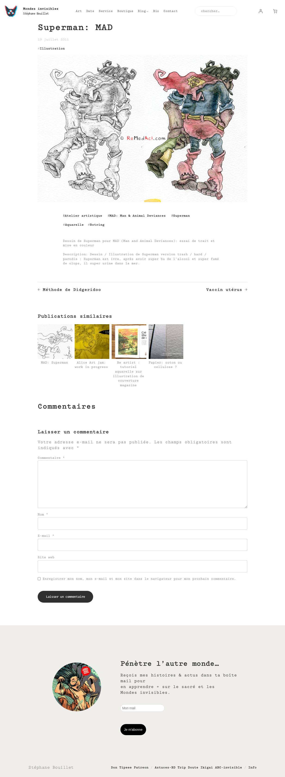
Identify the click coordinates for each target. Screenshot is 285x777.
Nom (43, 514)
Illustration (52, 48)
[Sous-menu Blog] (147, 11)
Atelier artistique (83, 216)
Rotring (97, 225)
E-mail (46, 536)
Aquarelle (74, 225)
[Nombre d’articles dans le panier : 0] (275, 11)
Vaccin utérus (224, 289)
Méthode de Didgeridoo (72, 289)
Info (252, 767)
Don (114, 767)
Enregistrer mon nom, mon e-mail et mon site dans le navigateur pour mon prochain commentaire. (139, 579)
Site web (46, 557)
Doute (193, 767)
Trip (182, 767)
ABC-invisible (228, 767)
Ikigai (206, 767)
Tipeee (125, 767)
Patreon (141, 767)
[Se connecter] (260, 11)
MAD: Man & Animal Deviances (138, 216)
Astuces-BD (165, 767)
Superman (181, 216)
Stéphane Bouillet (36, 13)
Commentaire (51, 458)
